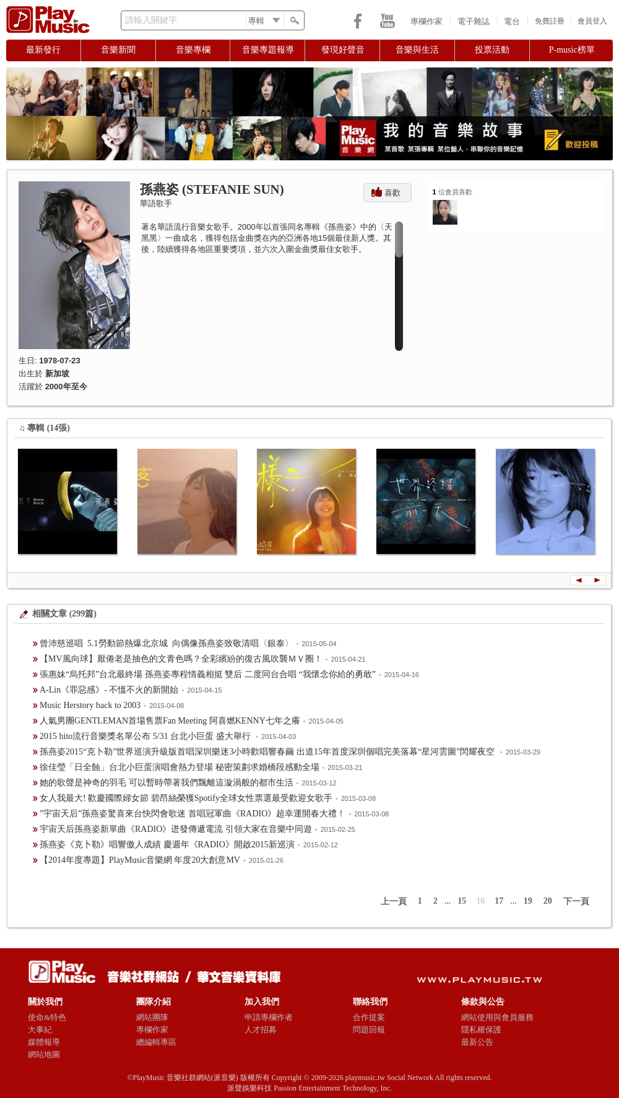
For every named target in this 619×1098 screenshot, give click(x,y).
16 (480, 901)
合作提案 (369, 1017)
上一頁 (394, 901)
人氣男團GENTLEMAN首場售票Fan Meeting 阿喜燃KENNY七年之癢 (170, 720)
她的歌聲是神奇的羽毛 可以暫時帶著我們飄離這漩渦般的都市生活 (166, 782)
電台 (512, 21)
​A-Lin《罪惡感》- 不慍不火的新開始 (109, 689)
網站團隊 (152, 1017)
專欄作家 (426, 21)
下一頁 (576, 901)
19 (528, 901)
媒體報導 (44, 1042)
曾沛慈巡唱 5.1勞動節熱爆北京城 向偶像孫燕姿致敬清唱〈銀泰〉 (166, 643)
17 (499, 901)
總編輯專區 (156, 1042)
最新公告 (477, 1042)
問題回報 (369, 1029)
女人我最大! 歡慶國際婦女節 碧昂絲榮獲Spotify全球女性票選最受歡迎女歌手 (186, 798)
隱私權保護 (481, 1029)
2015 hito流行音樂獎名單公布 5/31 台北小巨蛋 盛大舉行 (146, 736)
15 (461, 901)
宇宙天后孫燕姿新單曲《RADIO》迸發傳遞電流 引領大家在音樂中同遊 (176, 829)
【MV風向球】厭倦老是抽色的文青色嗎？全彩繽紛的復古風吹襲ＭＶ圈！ (181, 659)
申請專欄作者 (269, 1017)
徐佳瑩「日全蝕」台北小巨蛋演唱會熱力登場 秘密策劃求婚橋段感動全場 (179, 767)
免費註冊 (550, 21)
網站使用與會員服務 (497, 1017)
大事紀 (40, 1029)
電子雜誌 (473, 21)
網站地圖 (44, 1054)
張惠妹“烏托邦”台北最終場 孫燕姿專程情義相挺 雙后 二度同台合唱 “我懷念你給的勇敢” (208, 674)
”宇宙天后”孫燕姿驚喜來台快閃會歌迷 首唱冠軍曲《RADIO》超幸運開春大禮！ (192, 813)
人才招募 (261, 1029)
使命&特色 (47, 1017)
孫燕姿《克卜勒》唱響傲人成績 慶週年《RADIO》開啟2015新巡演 (167, 844)
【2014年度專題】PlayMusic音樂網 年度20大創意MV (140, 860)
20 (547, 901)
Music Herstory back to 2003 (90, 705)
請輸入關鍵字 (151, 20)
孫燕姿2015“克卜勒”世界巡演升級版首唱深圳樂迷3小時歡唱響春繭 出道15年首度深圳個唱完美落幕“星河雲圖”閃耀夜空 (268, 751)
